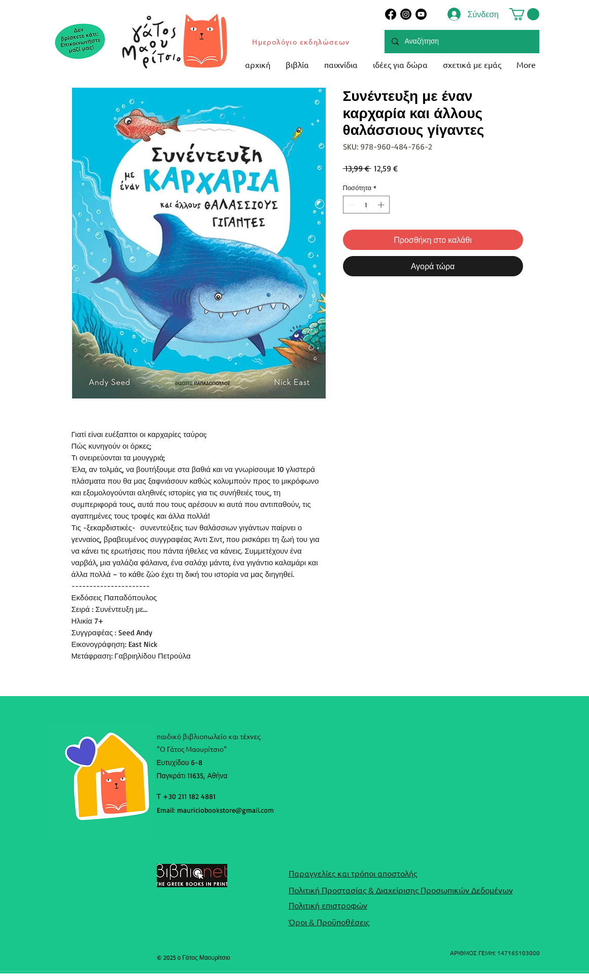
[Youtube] (421, 14)
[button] (524, 14)
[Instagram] (405, 14)
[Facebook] (390, 14)
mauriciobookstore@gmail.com (225, 810)
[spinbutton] (366, 204)
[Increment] (382, 204)
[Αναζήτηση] (461, 41)
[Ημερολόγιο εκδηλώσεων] (302, 41)
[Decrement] (350, 204)
